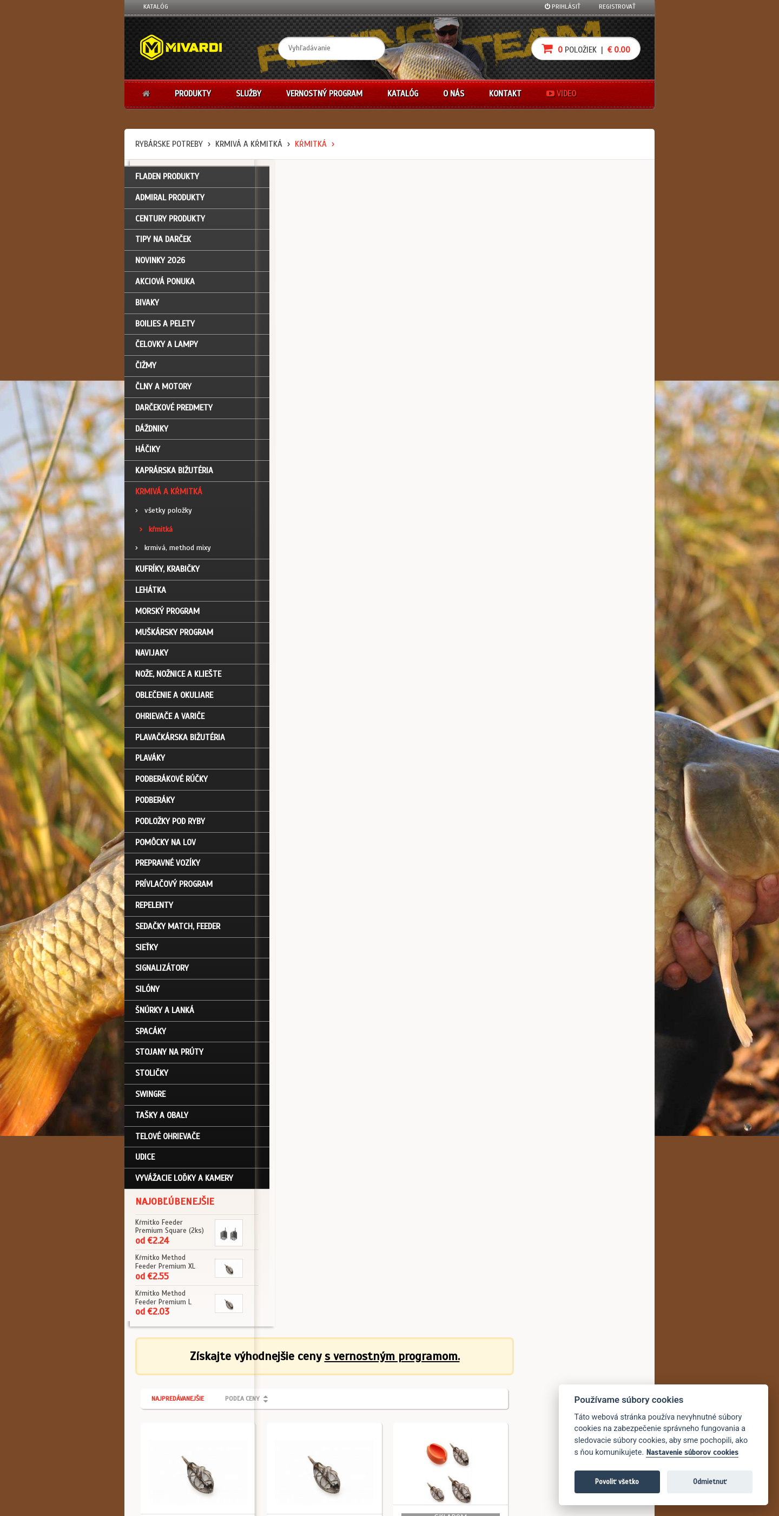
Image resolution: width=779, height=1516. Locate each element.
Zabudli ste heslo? (170, 1424)
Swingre (150, 1099)
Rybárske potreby (169, 144)
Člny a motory (163, 391)
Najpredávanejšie (307, 232)
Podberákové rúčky (171, 784)
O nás (453, 94)
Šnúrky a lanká (164, 1015)
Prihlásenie (159, 1380)
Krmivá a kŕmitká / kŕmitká (314, 387)
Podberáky (155, 805)
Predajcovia (333, 1424)
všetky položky (163, 515)
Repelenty (154, 910)
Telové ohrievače (167, 1141)
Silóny (147, 994)
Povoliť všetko (617, 1481)
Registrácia (160, 1395)
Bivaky (147, 307)
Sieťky (146, 952)
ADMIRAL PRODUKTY (169, 202)
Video (561, 94)
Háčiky (147, 455)
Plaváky (150, 763)
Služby (248, 94)
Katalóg (155, 6)
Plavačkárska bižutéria (180, 742)
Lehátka (150, 595)
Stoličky (151, 1078)
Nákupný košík (164, 1410)
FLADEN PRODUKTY (167, 181)
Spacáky (150, 1036)
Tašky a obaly (161, 1120)
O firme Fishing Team (346, 1395)
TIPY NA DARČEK (163, 245)
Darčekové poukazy (431, 1380)
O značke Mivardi (341, 1410)
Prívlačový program (174, 889)
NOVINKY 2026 (160, 266)
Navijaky (151, 658)
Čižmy (145, 371)
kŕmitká (311, 144)
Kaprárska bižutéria (174, 476)
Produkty (193, 94)
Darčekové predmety (174, 412)
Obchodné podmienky (262, 1380)
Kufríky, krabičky (167, 574)
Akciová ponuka (165, 286)
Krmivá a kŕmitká (248, 144)
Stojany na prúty (169, 1057)
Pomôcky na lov (165, 847)
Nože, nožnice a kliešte (178, 679)
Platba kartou (423, 1410)
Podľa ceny (372, 232)
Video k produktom (170, 1453)
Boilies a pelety (165, 329)
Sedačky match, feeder (177, 931)
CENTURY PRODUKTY (170, 223)
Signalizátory (162, 973)
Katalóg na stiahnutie (348, 1380)
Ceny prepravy (164, 1468)
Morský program (167, 616)
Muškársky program (174, 637)
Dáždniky (151, 434)
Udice (145, 1162)
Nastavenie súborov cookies (692, 1452)
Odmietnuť (710, 1481)
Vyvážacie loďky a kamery (184, 1183)
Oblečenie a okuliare (174, 700)
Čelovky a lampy (166, 350)
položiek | (586, 48)
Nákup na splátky (428, 1395)
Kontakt (505, 94)
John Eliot (241, 1501)
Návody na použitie (171, 1438)
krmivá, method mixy (173, 553)
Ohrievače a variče (169, 721)
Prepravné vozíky (167, 868)
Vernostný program (324, 94)
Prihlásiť (562, 6)
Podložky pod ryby (170, 826)
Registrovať (617, 6)
